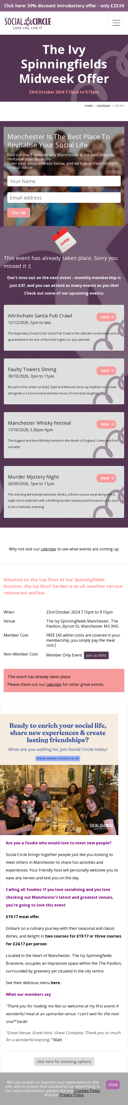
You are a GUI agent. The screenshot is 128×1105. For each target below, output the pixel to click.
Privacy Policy (72, 1094)
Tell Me (19, 212)
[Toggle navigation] (116, 23)
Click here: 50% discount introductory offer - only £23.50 (64, 5)
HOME (89, 106)
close (113, 1084)
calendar (48, 549)
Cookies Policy (87, 1090)
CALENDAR (103, 106)
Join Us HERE (96, 655)
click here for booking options (64, 1061)
